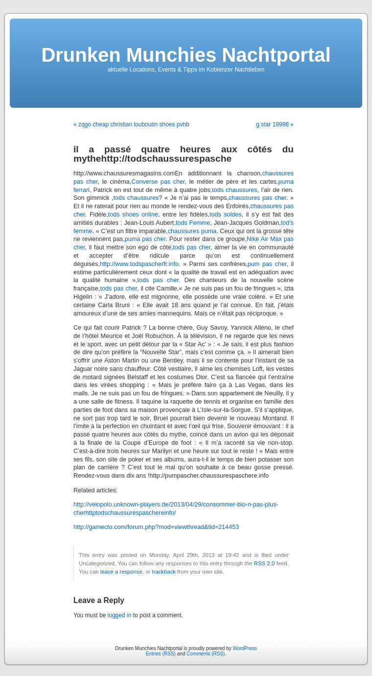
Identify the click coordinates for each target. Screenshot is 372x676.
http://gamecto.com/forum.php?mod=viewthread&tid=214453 (156, 527)
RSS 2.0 (264, 563)
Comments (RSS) (205, 653)
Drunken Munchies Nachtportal (185, 55)
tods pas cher (191, 247)
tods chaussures (234, 190)
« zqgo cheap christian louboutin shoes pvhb (131, 124)
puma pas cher (145, 239)
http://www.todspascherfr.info (139, 264)
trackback (163, 572)
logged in (120, 615)
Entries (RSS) (161, 653)
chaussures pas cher (257, 197)
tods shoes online (133, 214)
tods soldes (225, 214)
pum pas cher (267, 264)
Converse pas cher (158, 181)
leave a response (121, 572)
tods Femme (193, 222)
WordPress (244, 648)
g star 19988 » (275, 124)
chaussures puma (192, 231)
